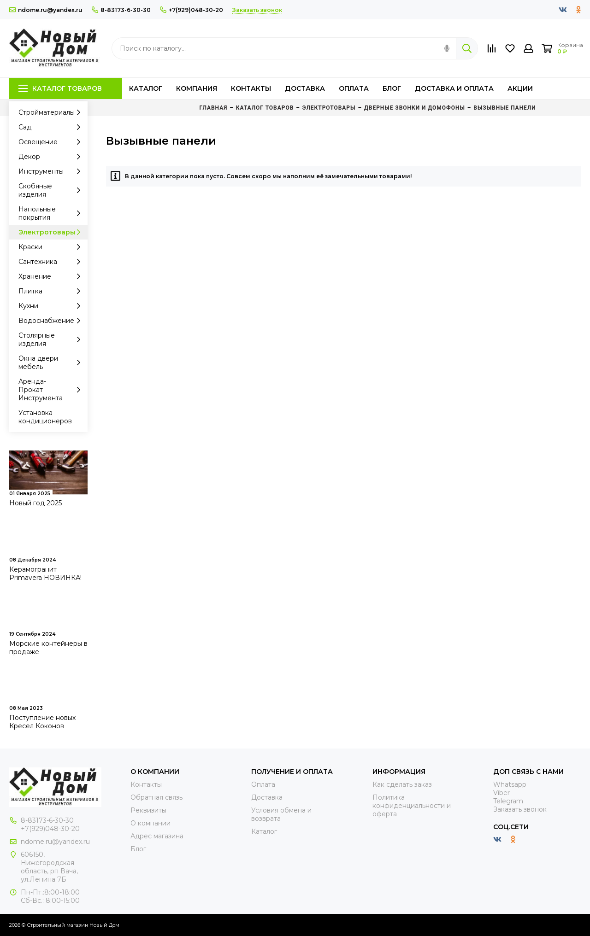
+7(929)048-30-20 (191, 9)
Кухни (51, 306)
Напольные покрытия (51, 213)
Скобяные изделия (51, 190)
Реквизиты (148, 810)
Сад (51, 127)
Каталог (145, 88)
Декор (51, 157)
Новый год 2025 (35, 503)
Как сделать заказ (402, 784)
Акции (520, 88)
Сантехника (51, 262)
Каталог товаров (60, 88)
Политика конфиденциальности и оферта (411, 805)
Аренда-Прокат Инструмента (51, 389)
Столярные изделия (51, 339)
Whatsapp (509, 784)
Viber (501, 793)
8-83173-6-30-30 (121, 9)
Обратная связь (156, 797)
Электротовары (51, 232)
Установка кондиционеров (45, 417)
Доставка (305, 88)
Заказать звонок (520, 809)
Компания (196, 88)
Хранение (51, 276)
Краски (51, 247)
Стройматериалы (51, 112)
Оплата (354, 88)
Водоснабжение (51, 321)
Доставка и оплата (454, 88)
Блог (392, 88)
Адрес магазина (156, 836)
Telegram (508, 801)
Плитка (51, 291)
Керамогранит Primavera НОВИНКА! (45, 573)
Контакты (251, 88)
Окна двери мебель (51, 362)
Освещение (51, 142)
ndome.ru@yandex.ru (46, 9)
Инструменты (51, 171)
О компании (150, 823)
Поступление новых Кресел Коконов (42, 722)
